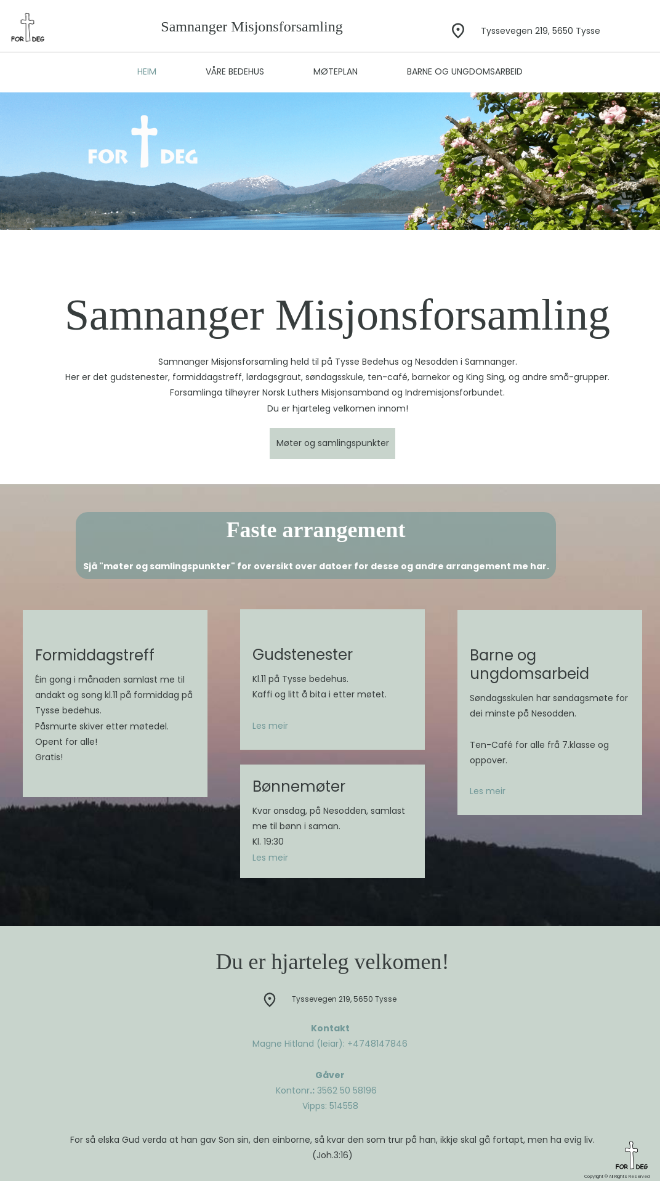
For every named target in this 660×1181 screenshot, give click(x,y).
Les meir (270, 726)
